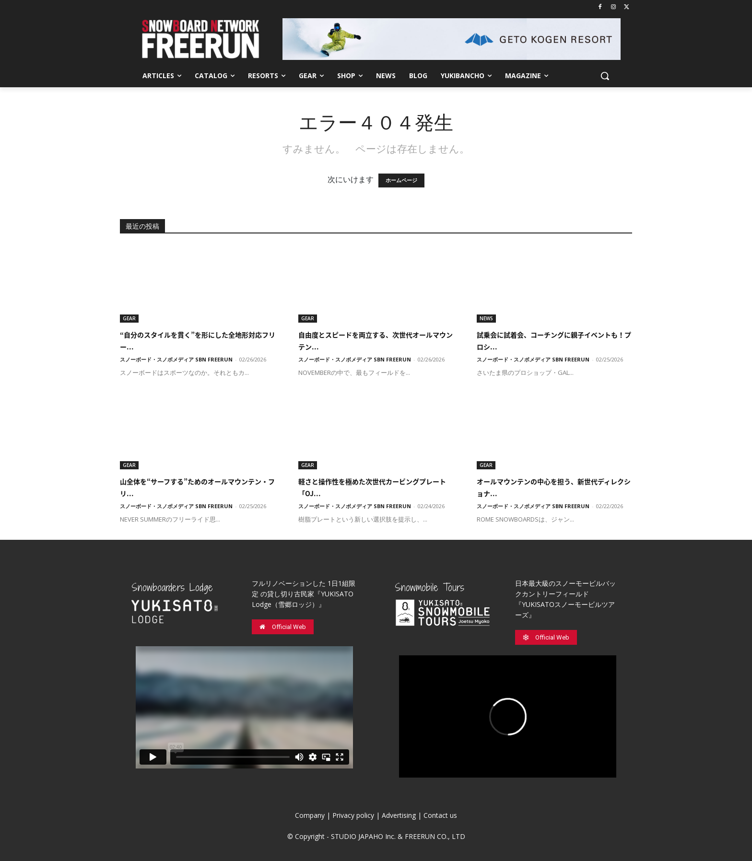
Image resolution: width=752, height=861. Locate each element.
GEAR (129, 318)
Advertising (399, 815)
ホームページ (401, 180)
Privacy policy (353, 815)
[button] (604, 75)
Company (310, 815)
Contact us (440, 815)
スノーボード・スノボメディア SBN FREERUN (176, 359)
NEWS (486, 318)
